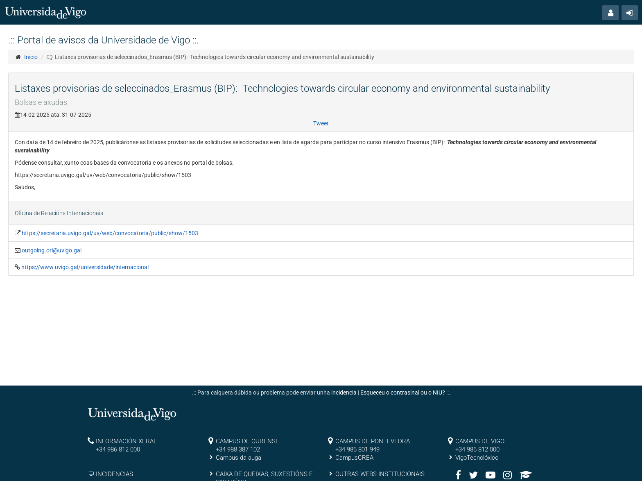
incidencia (344, 392)
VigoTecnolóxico (476, 457)
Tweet (321, 123)
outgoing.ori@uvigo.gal (51, 250)
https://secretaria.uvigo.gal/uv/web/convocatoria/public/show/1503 (110, 233)
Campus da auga (238, 457)
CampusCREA (354, 457)
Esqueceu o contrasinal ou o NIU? (402, 392)
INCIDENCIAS (114, 474)
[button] (610, 12)
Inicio (31, 57)
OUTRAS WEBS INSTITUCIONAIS (380, 474)
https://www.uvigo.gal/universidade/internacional (85, 267)
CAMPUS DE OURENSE (247, 441)
